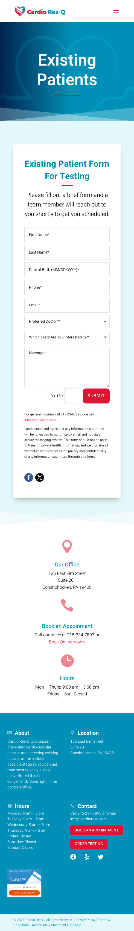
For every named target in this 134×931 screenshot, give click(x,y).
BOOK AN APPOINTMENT (96, 830)
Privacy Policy (85, 919)
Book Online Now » (67, 642)
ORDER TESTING (89, 844)
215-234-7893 (80, 635)
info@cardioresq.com (88, 819)
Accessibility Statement (49, 925)
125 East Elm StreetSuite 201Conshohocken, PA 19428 (67, 580)
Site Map (75, 925)
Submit (96, 396)
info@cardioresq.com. (40, 420)
